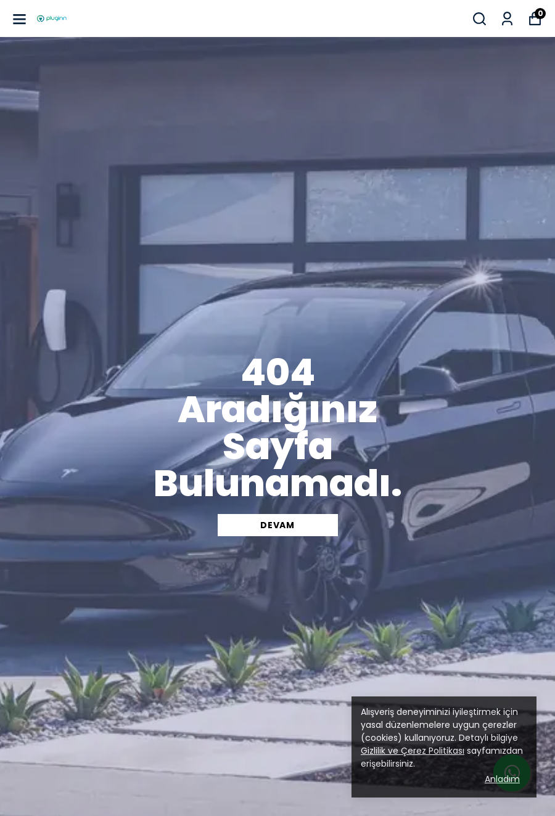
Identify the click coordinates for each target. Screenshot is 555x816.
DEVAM (277, 525)
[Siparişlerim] (507, 19)
